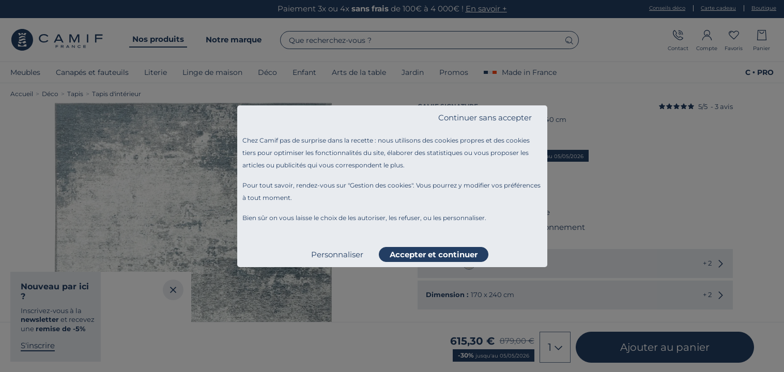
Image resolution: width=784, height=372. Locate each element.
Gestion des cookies (380, 185)
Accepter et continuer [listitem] (434, 254)
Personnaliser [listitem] (337, 254)
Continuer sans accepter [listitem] (485, 117)
